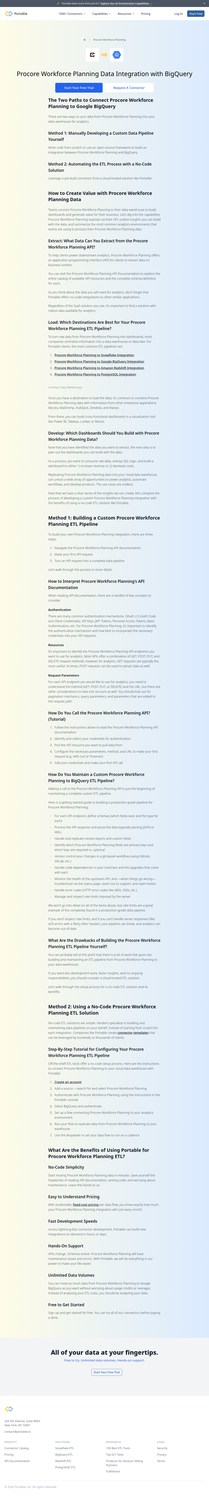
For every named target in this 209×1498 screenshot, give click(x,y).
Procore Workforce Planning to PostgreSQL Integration (95, 374)
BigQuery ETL (64, 1454)
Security (162, 1448)
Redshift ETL (63, 1461)
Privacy (161, 1454)
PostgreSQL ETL (65, 1467)
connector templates (132, 1033)
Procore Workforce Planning (109, 39)
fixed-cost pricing (86, 1205)
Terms (161, 1461)
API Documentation (17, 1461)
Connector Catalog (17, 1448)
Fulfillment (113, 1471)
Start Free (195, 14)
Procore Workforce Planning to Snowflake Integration (94, 355)
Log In (179, 14)
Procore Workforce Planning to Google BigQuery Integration (99, 361)
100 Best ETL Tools (118, 1448)
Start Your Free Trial (79, 88)
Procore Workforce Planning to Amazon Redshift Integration (99, 368)
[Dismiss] (204, 3)
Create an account (68, 1082)
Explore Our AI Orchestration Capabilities (126, 3)
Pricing (145, 14)
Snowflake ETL (64, 1448)
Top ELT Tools (115, 1454)
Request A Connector (129, 88)
